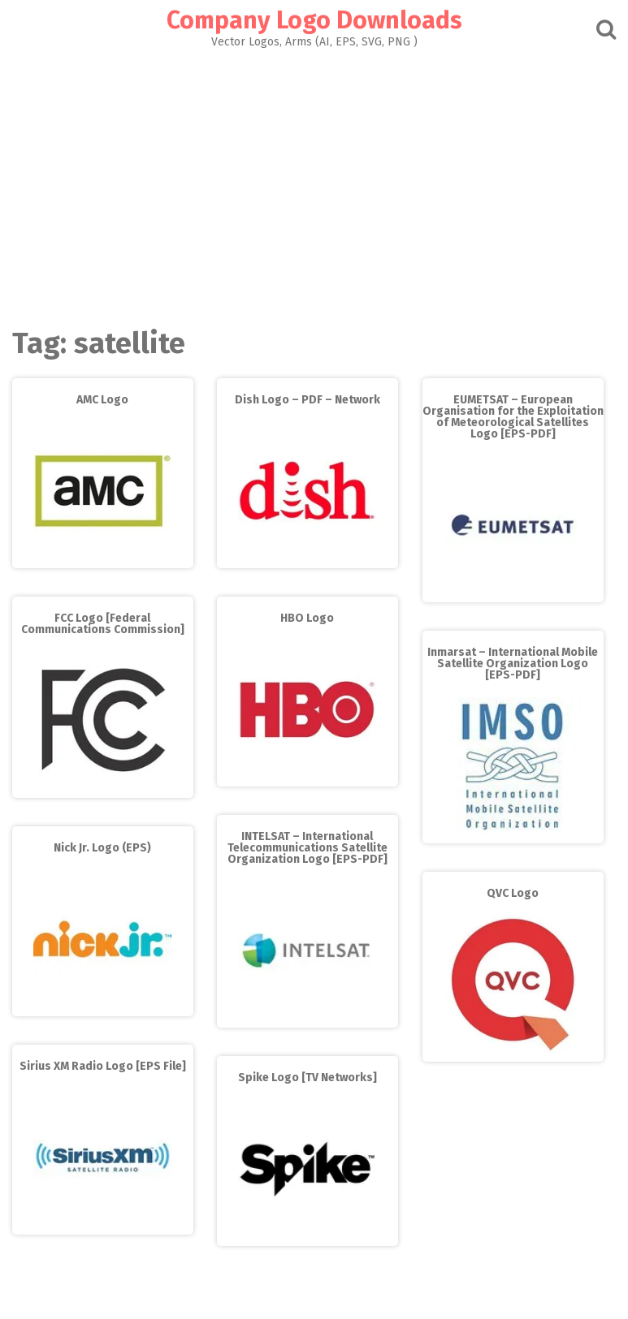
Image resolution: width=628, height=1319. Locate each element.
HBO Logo (307, 618)
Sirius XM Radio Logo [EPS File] (102, 1066)
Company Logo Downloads (314, 20)
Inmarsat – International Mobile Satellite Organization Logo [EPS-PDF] (512, 663)
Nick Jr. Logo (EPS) (102, 848)
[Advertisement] (314, 183)
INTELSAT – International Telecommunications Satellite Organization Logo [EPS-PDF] (307, 848)
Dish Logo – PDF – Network (307, 400)
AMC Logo (102, 400)
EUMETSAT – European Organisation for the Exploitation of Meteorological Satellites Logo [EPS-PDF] (513, 417)
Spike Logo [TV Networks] (307, 1077)
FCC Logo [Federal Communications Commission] (102, 623)
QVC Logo (513, 893)
